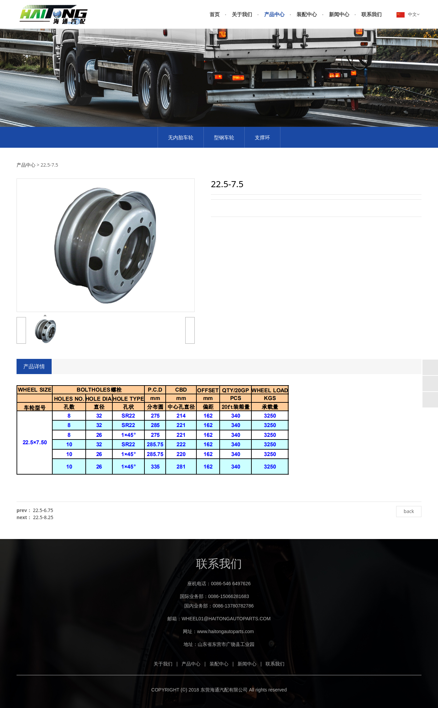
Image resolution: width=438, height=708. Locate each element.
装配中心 (307, 14)
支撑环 (262, 137)
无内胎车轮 (180, 137)
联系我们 (371, 14)
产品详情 (34, 366)
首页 (215, 14)
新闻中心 (339, 14)
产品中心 (274, 14)
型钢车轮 (224, 137)
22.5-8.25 (43, 517)
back (409, 511)
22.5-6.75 (43, 510)
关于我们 (242, 14)
